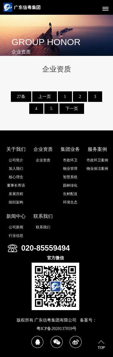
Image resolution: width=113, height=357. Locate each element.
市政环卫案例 (97, 160)
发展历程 (16, 194)
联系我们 (43, 216)
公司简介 (16, 160)
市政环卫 (70, 160)
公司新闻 (16, 227)
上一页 (44, 96)
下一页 (71, 108)
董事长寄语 (16, 185)
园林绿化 (70, 185)
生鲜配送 (70, 194)
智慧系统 (70, 177)
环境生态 (70, 202)
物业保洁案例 (97, 168)
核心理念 (16, 177)
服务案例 (97, 149)
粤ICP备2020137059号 (56, 328)
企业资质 (43, 149)
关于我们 (16, 149)
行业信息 (16, 235)
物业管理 (70, 168)
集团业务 (70, 149)
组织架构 (16, 202)
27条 (21, 96)
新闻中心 (16, 216)
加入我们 (16, 168)
